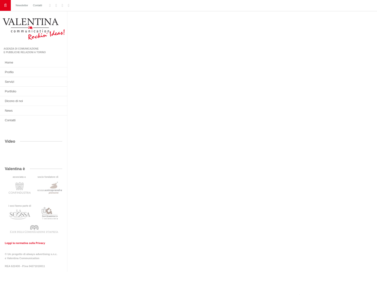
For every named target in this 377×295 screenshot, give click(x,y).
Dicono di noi (14, 101)
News (9, 110)
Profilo (9, 72)
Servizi (9, 81)
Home (9, 62)
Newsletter (22, 5)
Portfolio (10, 91)
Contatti (37, 5)
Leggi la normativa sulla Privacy (25, 243)
